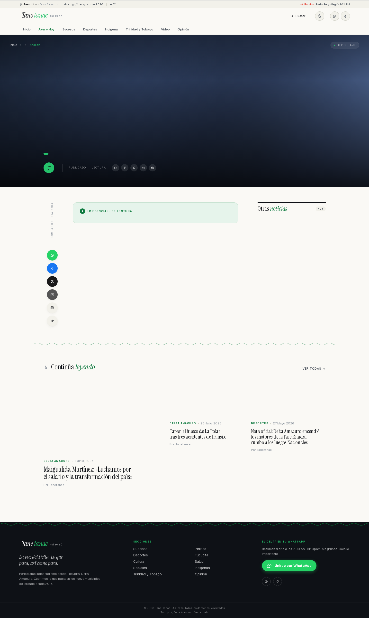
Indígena (111, 29)
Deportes (90, 29)
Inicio (27, 29)
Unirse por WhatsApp (289, 565)
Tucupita (201, 555)
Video (165, 29)
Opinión (183, 29)
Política (200, 549)
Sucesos (69, 29)
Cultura (138, 561)
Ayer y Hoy (46, 29)
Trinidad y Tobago (139, 29)
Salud (199, 561)
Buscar (298, 16)
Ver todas (314, 369)
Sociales (140, 568)
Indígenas (202, 568)
